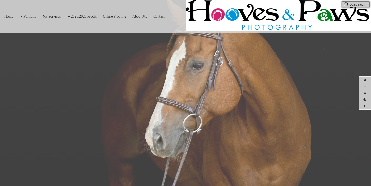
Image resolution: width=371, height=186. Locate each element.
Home (8, 16)
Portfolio (27, 16)
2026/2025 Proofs (82, 16)
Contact (159, 16)
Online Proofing (114, 16)
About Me (139, 16)
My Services (52, 16)
